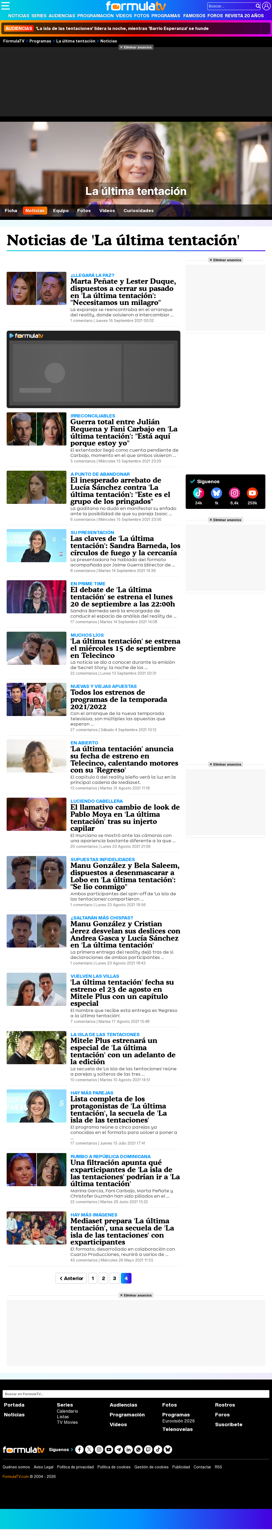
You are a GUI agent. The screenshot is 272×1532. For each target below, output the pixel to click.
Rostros (225, 1405)
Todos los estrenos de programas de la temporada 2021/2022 (118, 699)
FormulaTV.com (16, 1476)
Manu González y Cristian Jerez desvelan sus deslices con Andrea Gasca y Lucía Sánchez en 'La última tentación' (125, 934)
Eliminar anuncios (138, 47)
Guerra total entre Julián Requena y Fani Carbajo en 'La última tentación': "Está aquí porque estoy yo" (123, 432)
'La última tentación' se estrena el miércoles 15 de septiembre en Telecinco (125, 648)
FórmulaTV (13, 41)
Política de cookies (114, 1467)
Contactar (202, 1467)
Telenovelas (177, 1429)
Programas (165, 15)
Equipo (61, 210)
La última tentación (75, 41)
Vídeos (124, 15)
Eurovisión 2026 (178, 1421)
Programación (95, 15)
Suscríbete (229, 1424)
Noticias (18, 15)
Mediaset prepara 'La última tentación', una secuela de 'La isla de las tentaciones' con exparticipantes (122, 1231)
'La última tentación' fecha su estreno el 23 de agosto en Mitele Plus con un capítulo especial (122, 992)
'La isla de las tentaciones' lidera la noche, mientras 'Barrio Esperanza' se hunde (106, 28)
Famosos (194, 15)
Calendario (67, 1411)
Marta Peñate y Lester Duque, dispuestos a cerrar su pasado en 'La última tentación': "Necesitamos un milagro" (123, 292)
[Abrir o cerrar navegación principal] (5, 6)
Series (38, 15)
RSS (218, 1467)
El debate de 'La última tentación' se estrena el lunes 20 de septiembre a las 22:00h (122, 596)
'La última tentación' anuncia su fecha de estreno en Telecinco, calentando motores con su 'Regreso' (124, 759)
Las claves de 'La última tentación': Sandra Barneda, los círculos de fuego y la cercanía (125, 545)
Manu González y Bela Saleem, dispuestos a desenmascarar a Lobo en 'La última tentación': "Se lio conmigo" (125, 876)
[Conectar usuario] (266, 6)
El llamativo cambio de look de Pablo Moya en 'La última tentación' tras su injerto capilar (125, 817)
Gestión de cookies (151, 1467)
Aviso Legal (43, 1467)
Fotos (141, 15)
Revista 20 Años (244, 15)
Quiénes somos (16, 1467)
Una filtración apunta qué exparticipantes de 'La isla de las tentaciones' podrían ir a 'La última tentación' (125, 1173)
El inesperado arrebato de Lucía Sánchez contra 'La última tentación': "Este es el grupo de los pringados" (120, 490)
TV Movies (67, 1422)
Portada (14, 1405)
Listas (63, 1416)
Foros (215, 15)
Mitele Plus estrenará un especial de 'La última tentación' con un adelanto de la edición (123, 1051)
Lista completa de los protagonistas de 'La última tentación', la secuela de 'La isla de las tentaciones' (118, 1109)
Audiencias (62, 15)
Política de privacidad (75, 1467)
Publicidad (181, 1467)
